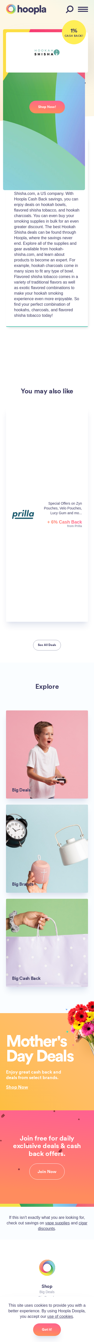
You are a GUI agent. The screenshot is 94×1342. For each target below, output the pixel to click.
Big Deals (47, 1292)
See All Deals (47, 645)
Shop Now (17, 1087)
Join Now (47, 1171)
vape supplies (57, 1223)
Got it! (47, 1329)
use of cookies (60, 1316)
